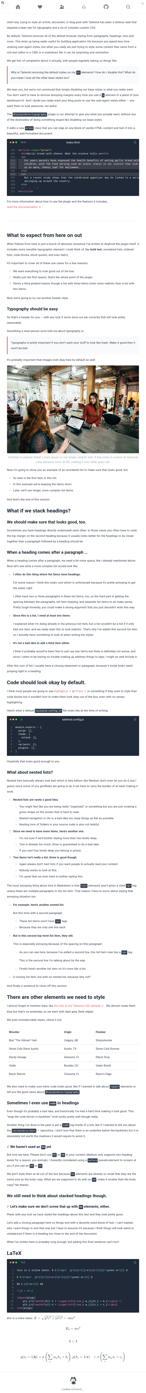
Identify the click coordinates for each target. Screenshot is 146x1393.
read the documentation (22, 207)
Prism (79, 691)
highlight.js (61, 691)
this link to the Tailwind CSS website (77, 1005)
